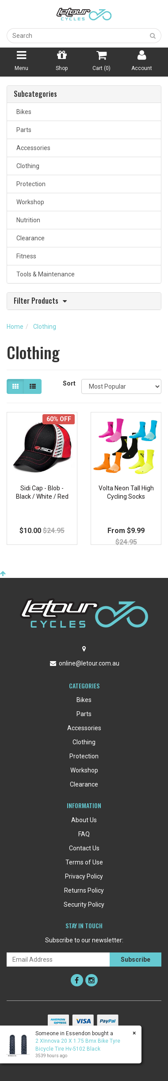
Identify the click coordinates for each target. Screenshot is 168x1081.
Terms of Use (84, 862)
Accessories (32, 147)
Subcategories (35, 94)
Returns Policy (84, 890)
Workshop (29, 202)
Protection (30, 184)
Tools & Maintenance (44, 274)
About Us (84, 820)
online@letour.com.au (89, 663)
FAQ (84, 834)
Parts (22, 129)
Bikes (22, 111)
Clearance (29, 238)
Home (15, 326)
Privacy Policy (84, 876)
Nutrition (27, 220)
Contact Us (84, 848)
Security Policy (84, 904)
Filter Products (36, 301)
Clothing (26, 165)
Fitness (25, 256)
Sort (69, 383)
